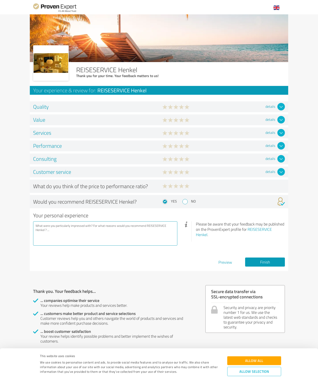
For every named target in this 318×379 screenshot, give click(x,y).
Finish (265, 262)
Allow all (254, 338)
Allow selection (254, 348)
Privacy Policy (62, 358)
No (193, 201)
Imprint (45, 358)
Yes (174, 201)
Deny (254, 362)
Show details (186, 371)
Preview (225, 262)
